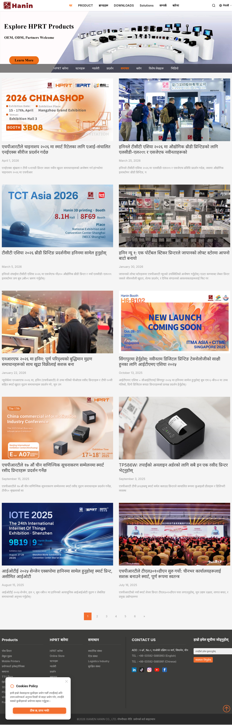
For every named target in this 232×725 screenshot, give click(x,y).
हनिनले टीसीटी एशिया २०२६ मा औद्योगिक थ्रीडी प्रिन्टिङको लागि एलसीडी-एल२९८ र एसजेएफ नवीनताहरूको (168, 149)
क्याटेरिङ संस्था (95, 651)
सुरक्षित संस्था (94, 666)
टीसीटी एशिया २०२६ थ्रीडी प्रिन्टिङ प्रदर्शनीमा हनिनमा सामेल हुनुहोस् (54, 252)
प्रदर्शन (110, 68)
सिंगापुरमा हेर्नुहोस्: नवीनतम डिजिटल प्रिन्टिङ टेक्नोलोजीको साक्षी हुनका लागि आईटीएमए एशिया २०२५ (169, 361)
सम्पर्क (163, 5)
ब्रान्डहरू (103, 5)
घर (70, 5)
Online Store (57, 656)
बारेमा (176, 5)
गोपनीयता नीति (124, 719)
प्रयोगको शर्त (139, 719)
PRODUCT (85, 5)
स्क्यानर (5, 671)
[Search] (214, 5)
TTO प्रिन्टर (7, 677)
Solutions (147, 5)
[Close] (66, 681)
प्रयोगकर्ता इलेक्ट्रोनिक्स (13, 666)
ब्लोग (139, 68)
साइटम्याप (150, 719)
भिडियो (174, 68)
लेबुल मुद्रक (7, 656)
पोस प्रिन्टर (7, 651)
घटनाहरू (80, 68)
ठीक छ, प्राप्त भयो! (39, 711)
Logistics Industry (98, 661)
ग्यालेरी (95, 68)
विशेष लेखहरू (156, 68)
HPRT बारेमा (61, 68)
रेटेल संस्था (93, 656)
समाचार (125, 68)
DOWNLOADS (124, 5)
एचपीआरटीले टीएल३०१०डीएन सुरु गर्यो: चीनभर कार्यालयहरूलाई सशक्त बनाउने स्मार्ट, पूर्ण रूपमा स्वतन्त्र (170, 573)
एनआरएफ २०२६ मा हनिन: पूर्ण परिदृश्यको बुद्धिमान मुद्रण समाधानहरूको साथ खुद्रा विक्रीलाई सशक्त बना (47, 361)
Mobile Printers (11, 661)
